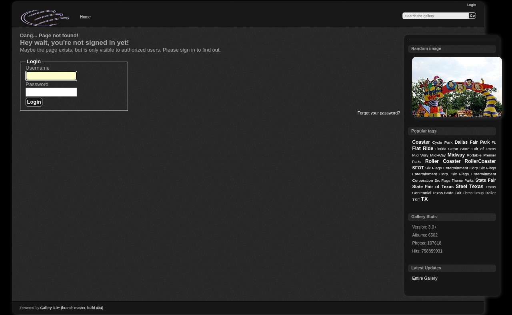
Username (38, 68)
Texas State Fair (447, 193)
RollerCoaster (480, 161)
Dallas (461, 142)
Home (85, 17)
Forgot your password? (379, 113)
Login (471, 5)
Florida (440, 149)
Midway (456, 155)
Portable (474, 155)
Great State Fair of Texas (472, 148)
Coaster (421, 142)
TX (424, 199)
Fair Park (480, 142)
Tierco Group (473, 193)
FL (494, 142)
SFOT (418, 167)
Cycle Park (442, 142)
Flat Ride (422, 148)
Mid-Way (438, 155)
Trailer (490, 193)
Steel (461, 186)
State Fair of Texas (433, 186)
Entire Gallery (424, 278)
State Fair (485, 180)
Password (37, 84)
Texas (476, 186)
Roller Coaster (443, 161)
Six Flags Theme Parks (454, 181)
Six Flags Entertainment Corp (451, 168)
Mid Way (420, 155)
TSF (416, 199)
